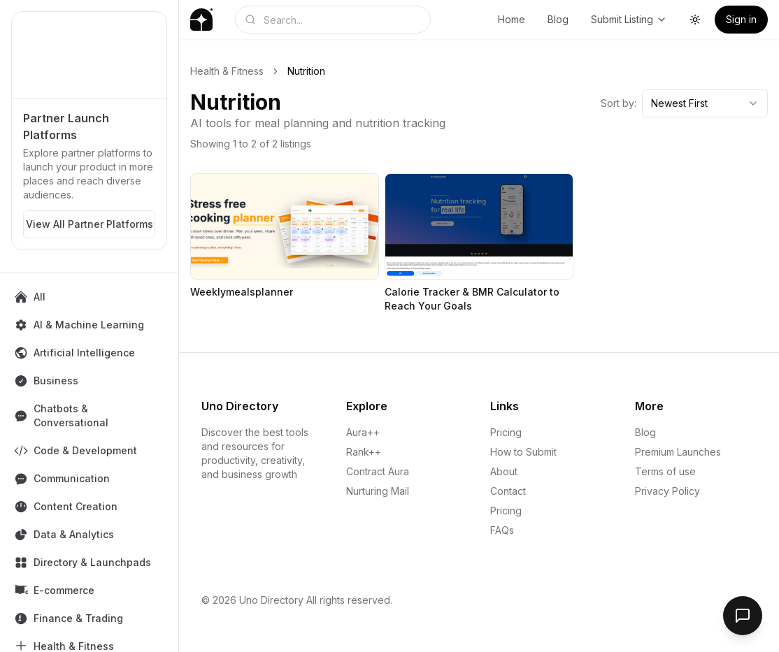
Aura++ (363, 432)
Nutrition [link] (306, 71)
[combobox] (705, 103)
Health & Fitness (227, 71)
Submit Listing (629, 19)
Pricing (506, 432)
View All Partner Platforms (89, 224)
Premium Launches (678, 452)
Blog (558, 19)
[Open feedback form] (742, 615)
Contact (508, 491)
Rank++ (363, 452)
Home (511, 19)
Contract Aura (377, 471)
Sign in (741, 19)
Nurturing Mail (377, 491)
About (503, 471)
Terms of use (665, 471)
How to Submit (523, 452)
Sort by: (618, 103)
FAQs (502, 530)
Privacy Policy (667, 491)
